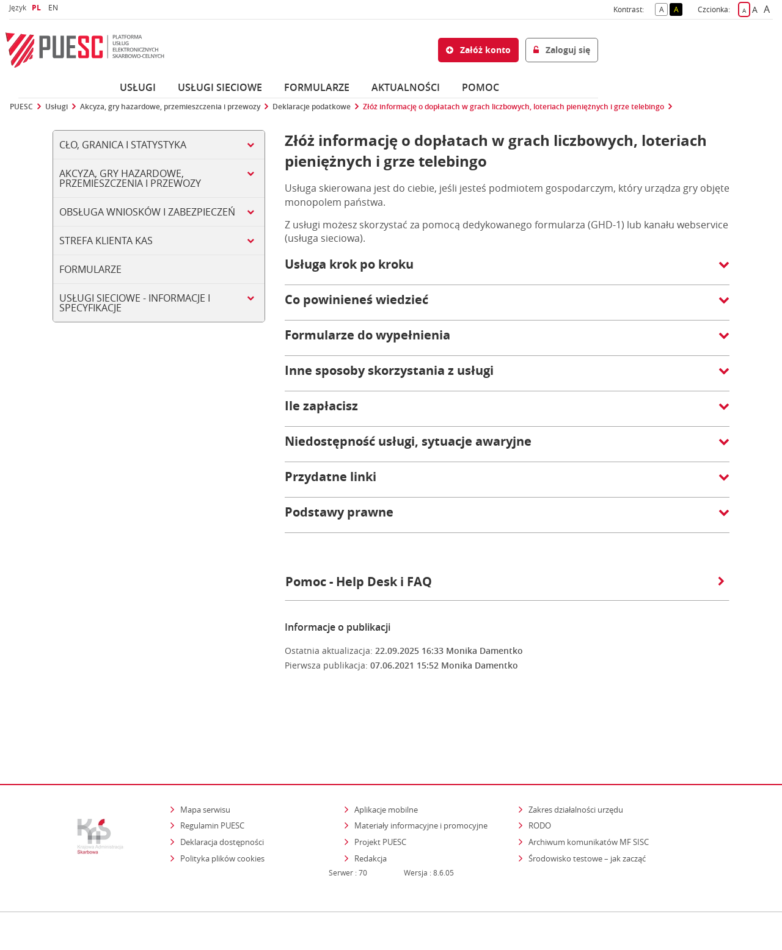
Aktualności (405, 87)
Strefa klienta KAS (106, 240)
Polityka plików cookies (222, 805)
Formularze (316, 87)
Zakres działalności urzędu (576, 756)
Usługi (138, 87)
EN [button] (55, 7)
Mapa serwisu (205, 756)
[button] (507, 270)
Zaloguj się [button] (561, 50)
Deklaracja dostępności (222, 788)
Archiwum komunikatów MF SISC (588, 788)
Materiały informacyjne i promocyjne (421, 772)
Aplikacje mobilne (386, 756)
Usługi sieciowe (220, 87)
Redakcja (370, 805)
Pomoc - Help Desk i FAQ (505, 581)
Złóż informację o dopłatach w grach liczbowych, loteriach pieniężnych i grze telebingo (513, 107)
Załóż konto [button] (478, 50)
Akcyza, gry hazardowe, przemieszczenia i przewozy (170, 107)
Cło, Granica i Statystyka (122, 144)
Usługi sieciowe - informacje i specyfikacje (134, 302)
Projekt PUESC (380, 788)
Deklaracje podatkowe (311, 107)
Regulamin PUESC (212, 772)
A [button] (663, 8)
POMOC (480, 87)
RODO (539, 772)
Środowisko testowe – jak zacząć (588, 805)
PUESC (21, 107)
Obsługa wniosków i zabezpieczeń (147, 212)
